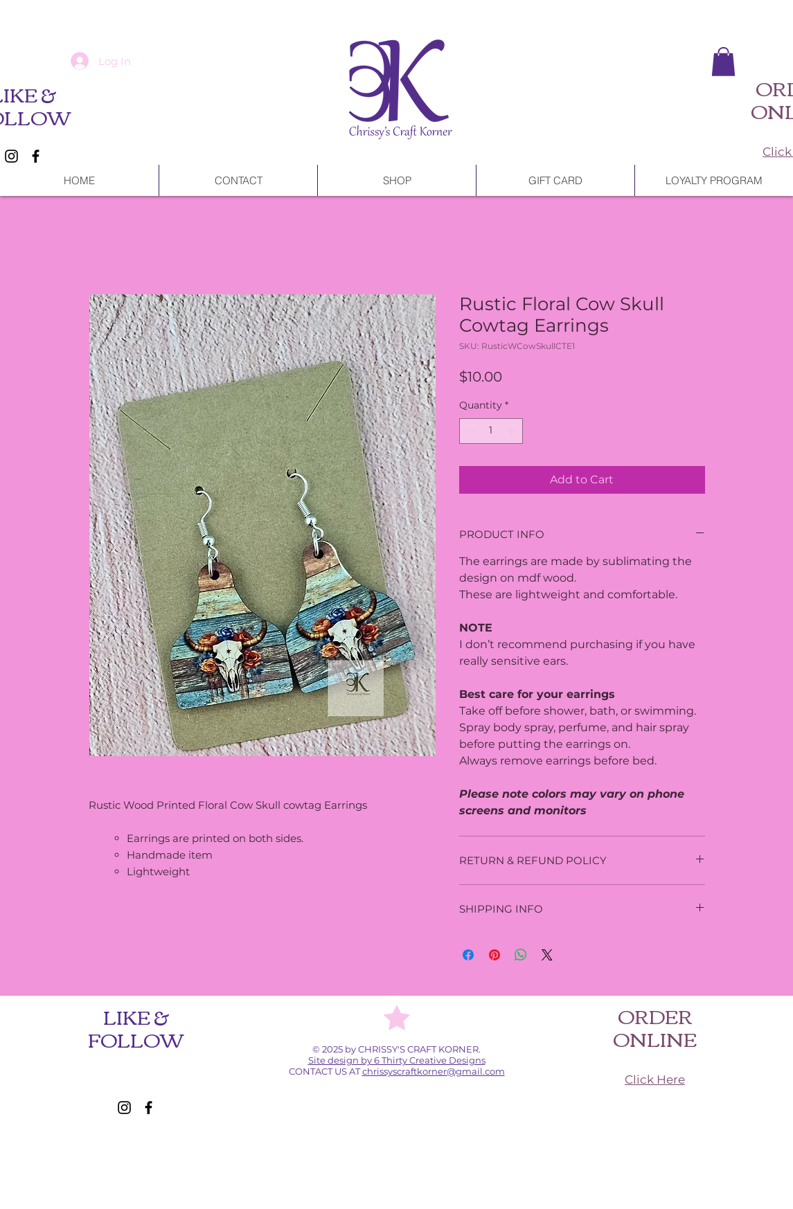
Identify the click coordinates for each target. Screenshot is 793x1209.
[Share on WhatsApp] (521, 955)
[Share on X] (547, 955)
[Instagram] (11, 156)
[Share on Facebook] (468, 955)
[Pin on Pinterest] (494, 955)
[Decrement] (470, 431)
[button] (723, 61)
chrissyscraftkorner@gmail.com (433, 1071)
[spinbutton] (491, 431)
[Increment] (512, 431)
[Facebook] (35, 156)
